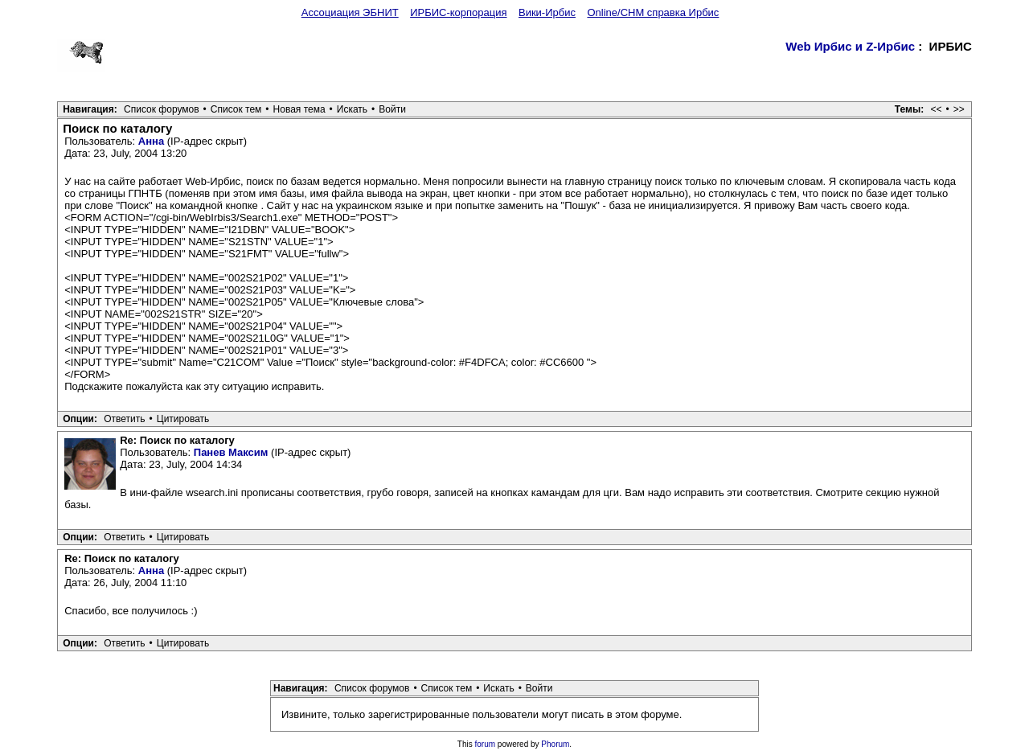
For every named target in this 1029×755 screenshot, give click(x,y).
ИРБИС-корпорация (458, 12)
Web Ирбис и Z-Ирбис (850, 46)
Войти (392, 109)
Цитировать (183, 419)
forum (485, 744)
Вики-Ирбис (547, 12)
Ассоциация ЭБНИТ (350, 12)
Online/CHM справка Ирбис (653, 12)
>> (959, 109)
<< (936, 109)
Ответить (124, 419)
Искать (352, 109)
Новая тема (299, 109)
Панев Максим (231, 452)
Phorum (555, 744)
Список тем (236, 109)
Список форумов (161, 109)
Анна (151, 141)
